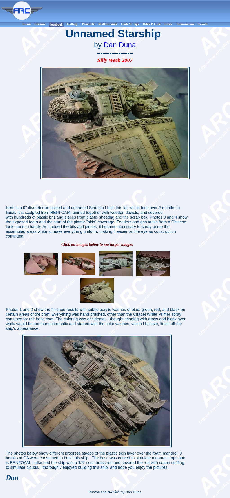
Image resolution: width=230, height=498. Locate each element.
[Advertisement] (137, 11)
